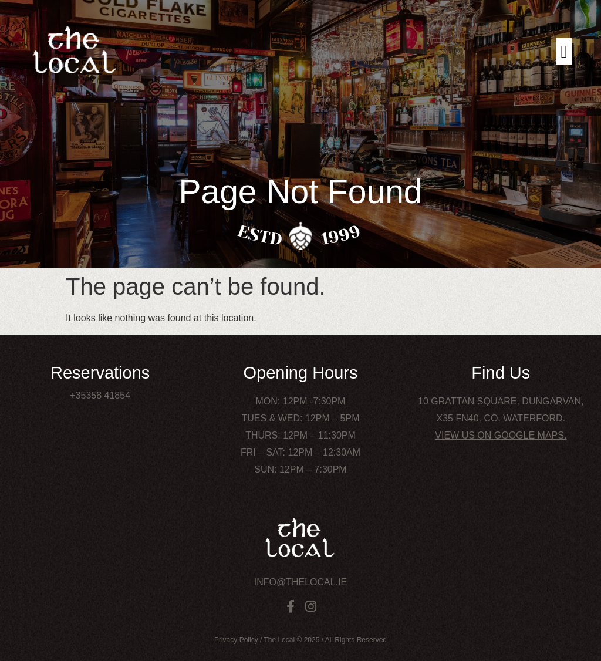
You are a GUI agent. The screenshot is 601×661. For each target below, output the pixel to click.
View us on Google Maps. (500, 435)
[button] (564, 51)
